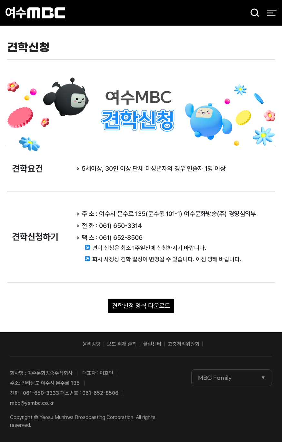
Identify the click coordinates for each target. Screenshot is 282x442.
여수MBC (35, 12)
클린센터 (152, 344)
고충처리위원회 (183, 344)
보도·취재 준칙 (122, 344)
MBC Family (215, 377)
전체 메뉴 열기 (272, 13)
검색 (252, 13)
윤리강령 (92, 344)
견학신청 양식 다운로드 (141, 306)
